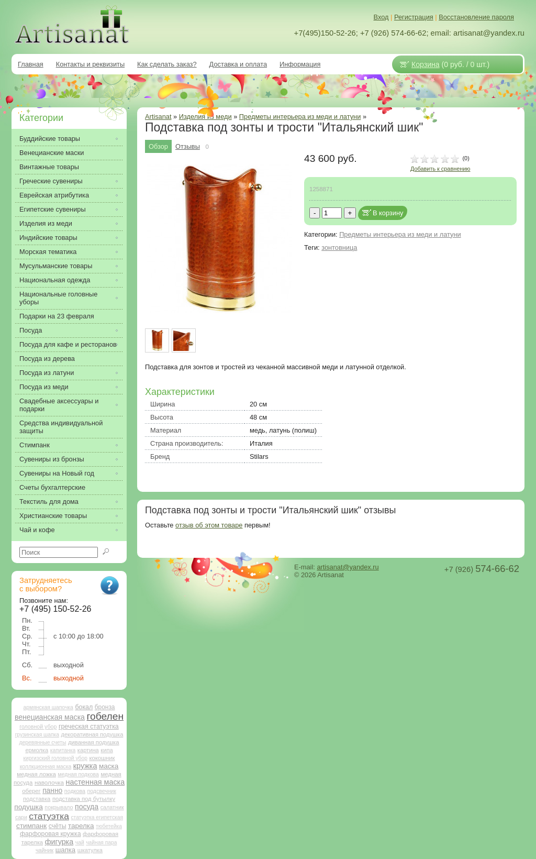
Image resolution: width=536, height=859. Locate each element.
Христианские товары (53, 516)
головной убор (38, 726)
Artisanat (158, 116)
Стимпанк (34, 445)
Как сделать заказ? (167, 64)
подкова (74, 791)
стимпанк (31, 826)
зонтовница (339, 247)
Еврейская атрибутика (54, 195)
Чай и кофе (37, 530)
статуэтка (49, 816)
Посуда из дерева (47, 358)
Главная (30, 64)
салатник (112, 807)
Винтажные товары (49, 167)
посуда (86, 806)
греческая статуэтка (89, 726)
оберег (31, 791)
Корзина (425, 64)
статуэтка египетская (97, 817)
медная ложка (36, 774)
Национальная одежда (54, 280)
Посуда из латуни (46, 373)
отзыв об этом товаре (208, 525)
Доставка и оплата (238, 64)
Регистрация (413, 17)
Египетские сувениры (52, 209)
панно (52, 790)
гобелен (105, 716)
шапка (65, 850)
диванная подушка (93, 742)
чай (79, 842)
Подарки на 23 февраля (56, 316)
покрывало (58, 807)
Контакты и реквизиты (90, 64)
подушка (28, 807)
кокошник (102, 758)
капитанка (63, 750)
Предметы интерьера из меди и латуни (300, 116)
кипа (106, 750)
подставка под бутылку (83, 799)
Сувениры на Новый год (56, 473)
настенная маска (95, 782)
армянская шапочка (48, 707)
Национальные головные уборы (58, 298)
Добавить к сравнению (440, 169)
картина (88, 750)
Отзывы (187, 146)
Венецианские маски (51, 153)
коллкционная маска (46, 766)
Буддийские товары (49, 138)
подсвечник (101, 791)
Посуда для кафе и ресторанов (68, 344)
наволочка (49, 782)
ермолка (36, 750)
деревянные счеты (42, 742)
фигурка (59, 842)
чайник (44, 850)
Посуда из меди (44, 387)
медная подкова (78, 774)
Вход (381, 17)
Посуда (30, 330)
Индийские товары (48, 237)
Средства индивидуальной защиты (61, 427)
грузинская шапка (37, 734)
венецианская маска (50, 717)
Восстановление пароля (476, 17)
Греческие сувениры (51, 181)
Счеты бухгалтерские (52, 487)
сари (21, 817)
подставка (36, 799)
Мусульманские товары (55, 266)
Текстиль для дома (49, 501)
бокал (84, 707)
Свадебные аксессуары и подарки (58, 405)
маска (108, 766)
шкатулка (90, 850)
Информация (300, 64)
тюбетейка (109, 826)
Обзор (158, 146)
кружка (85, 766)
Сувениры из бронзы (51, 459)
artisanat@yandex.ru (347, 567)
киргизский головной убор (55, 758)
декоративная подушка (92, 734)
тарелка (81, 826)
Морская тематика (47, 252)
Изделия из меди (45, 223)
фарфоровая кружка (50, 834)
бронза (105, 707)
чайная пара (101, 842)
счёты (57, 826)
